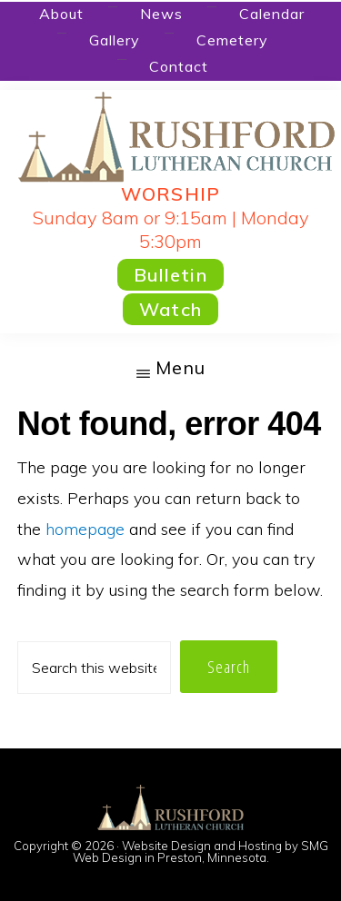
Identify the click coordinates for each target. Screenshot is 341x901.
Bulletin (170, 274)
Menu (180, 367)
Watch (170, 309)
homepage (85, 529)
